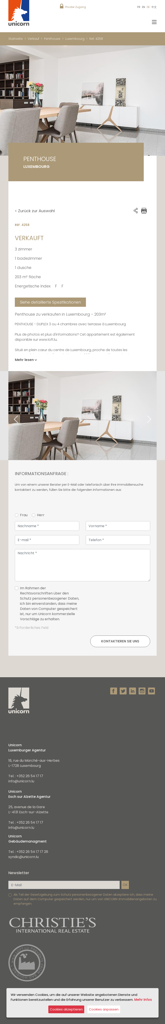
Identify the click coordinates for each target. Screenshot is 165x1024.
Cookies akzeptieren (66, 1009)
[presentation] (117, 605)
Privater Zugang (75, 7)
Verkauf (33, 39)
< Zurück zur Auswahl (35, 210)
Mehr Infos (143, 999)
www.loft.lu (48, 339)
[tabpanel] (82, 415)
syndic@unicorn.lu (23, 856)
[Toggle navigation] (154, 22)
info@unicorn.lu (21, 781)
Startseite (15, 39)
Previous (10, 415)
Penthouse (52, 39)
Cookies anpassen (104, 1009)
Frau (24, 515)
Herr (40, 515)
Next (154, 415)
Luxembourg (74, 39)
